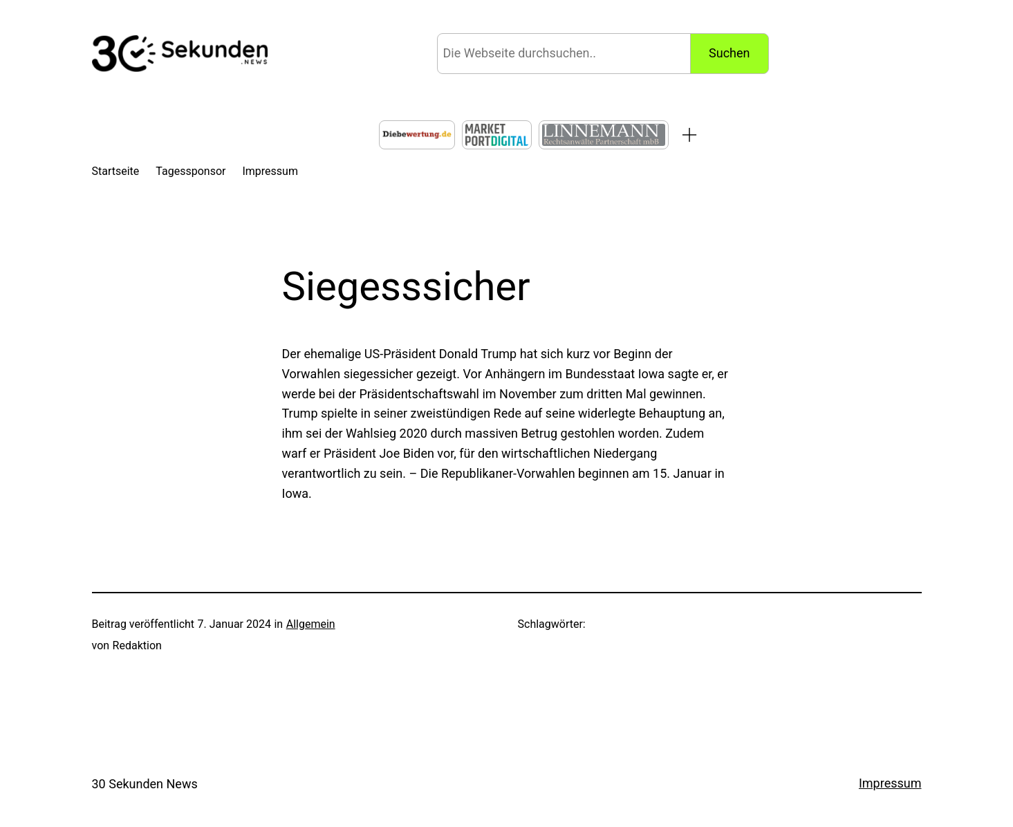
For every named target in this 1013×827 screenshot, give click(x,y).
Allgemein (310, 624)
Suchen (729, 53)
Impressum (890, 783)
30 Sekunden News (145, 784)
